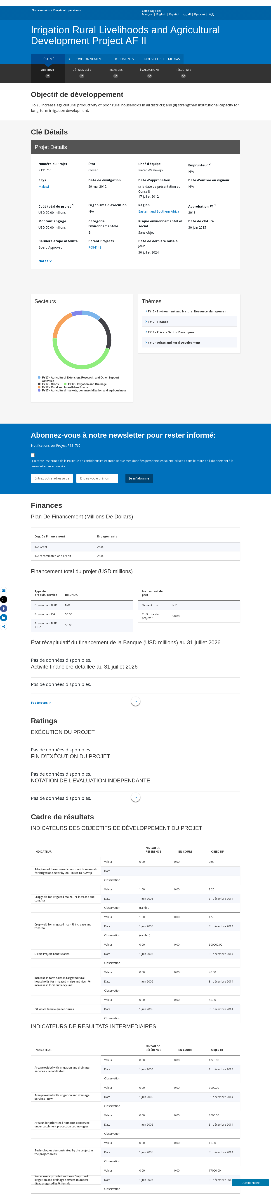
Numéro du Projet (52, 164)
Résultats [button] (183, 74)
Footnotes (39, 702)
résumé (48, 59)
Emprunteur (199, 164)
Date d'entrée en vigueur (208, 180)
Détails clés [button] (81, 74)
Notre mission (41, 10)
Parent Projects (101, 241)
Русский (199, 14)
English (160, 14)
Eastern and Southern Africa (158, 211)
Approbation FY (202, 206)
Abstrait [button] (48, 74)
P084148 (94, 247)
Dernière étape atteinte (58, 241)
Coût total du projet (56, 206)
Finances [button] (115, 74)
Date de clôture (201, 221)
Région (144, 205)
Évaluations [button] (149, 74)
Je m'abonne (139, 478)
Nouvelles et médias (162, 59)
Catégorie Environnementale (103, 223)
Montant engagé (52, 221)
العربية (187, 14)
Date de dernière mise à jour (158, 243)
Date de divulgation (104, 180)
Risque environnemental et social (160, 223)
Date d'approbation (154, 180)
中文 (211, 14)
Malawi (43, 186)
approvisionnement (85, 59)
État (91, 164)
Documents (123, 59)
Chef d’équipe (149, 164)
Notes (43, 261)
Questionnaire (250, 1183)
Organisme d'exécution (107, 205)
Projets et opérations (67, 10)
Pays (42, 180)
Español (174, 14)
